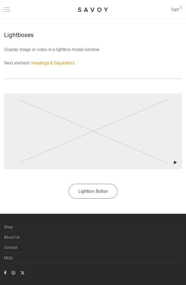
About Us (12, 237)
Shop (8, 227)
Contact (10, 247)
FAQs (8, 258)
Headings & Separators (53, 63)
